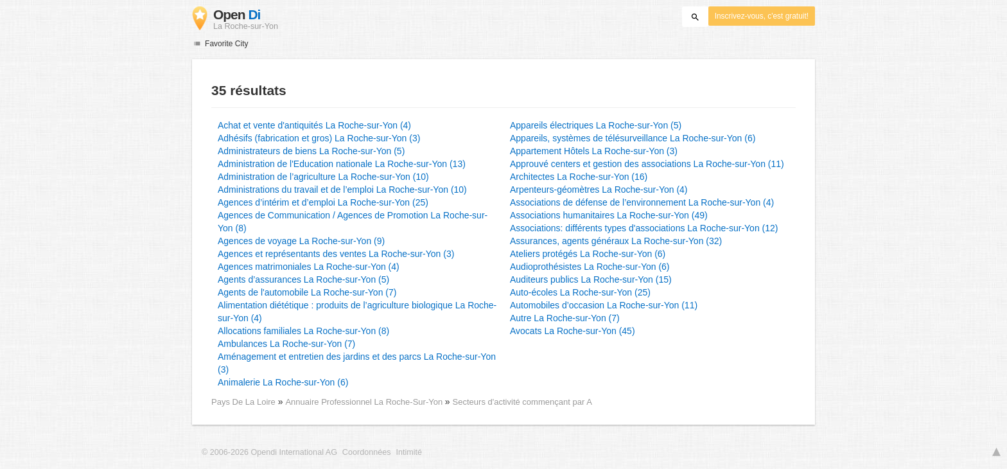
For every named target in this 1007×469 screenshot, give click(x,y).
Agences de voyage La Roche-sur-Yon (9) (301, 241)
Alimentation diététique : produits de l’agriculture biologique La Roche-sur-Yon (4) (357, 311)
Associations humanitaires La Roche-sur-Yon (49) (609, 215)
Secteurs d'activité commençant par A (522, 402)
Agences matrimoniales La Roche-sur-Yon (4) (308, 266)
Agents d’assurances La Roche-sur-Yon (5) (303, 279)
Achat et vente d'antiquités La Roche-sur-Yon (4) (314, 125)
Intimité (409, 452)
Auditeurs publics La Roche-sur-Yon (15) (591, 279)
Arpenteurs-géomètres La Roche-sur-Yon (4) (599, 189)
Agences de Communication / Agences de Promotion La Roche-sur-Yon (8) (352, 221)
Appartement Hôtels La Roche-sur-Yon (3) (594, 151)
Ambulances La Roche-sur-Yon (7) (286, 344)
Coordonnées (366, 452)
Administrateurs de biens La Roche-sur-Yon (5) (311, 151)
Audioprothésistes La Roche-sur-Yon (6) (590, 266)
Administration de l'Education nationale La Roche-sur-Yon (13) (342, 164)
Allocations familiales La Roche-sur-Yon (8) (303, 331)
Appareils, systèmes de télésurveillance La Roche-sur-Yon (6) (632, 138)
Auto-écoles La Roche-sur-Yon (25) (580, 292)
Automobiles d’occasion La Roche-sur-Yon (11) (603, 305)
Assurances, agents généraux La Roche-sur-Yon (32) (616, 241)
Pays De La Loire (243, 402)
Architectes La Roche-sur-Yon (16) (578, 177)
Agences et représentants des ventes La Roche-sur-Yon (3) (336, 254)
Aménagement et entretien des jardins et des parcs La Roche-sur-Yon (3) (357, 363)
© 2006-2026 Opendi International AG (269, 452)
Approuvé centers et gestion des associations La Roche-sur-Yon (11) (647, 164)
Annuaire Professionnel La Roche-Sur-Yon (364, 402)
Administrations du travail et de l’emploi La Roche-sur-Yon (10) (342, 189)
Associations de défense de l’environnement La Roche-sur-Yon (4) (642, 202)
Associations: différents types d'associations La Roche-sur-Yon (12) (644, 228)
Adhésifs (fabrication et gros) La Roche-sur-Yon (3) (319, 138)
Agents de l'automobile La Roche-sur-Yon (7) (307, 292)
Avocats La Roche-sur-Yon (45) (572, 331)
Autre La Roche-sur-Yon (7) (565, 318)
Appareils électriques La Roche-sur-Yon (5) (595, 125)
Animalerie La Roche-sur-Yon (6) (283, 382)
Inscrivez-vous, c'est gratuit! (762, 16)
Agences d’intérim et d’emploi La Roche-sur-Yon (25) (323, 202)
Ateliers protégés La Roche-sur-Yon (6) (587, 254)
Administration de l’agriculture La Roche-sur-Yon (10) (323, 177)
